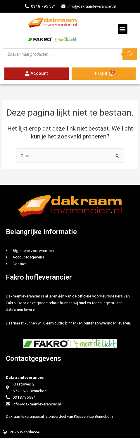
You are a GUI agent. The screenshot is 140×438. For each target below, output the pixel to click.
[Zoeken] (129, 54)
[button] (122, 29)
